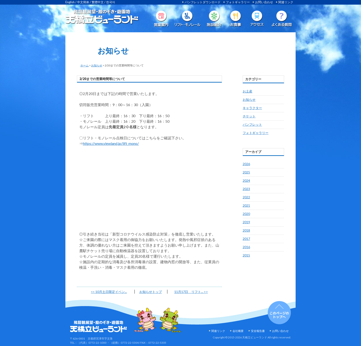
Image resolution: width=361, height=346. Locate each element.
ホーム (84, 65)
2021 (246, 205)
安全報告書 (258, 331)
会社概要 (238, 331)
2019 (246, 222)
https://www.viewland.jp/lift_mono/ (111, 143)
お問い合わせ (264, 2)
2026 (246, 164)
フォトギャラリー (238, 2)
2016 (246, 247)
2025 (246, 172)
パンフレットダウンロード (203, 2)
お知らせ (96, 65)
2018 (246, 230)
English (70, 2)
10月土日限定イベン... (109, 292)
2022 (246, 197)
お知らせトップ (150, 292)
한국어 (110, 2)
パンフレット (252, 124)
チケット (249, 116)
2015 (246, 255)
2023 (246, 189)
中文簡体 (83, 2)
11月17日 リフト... (191, 292)
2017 (246, 239)
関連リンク (285, 2)
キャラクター (252, 108)
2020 (246, 214)
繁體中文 (98, 2)
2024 (246, 180)
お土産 (247, 91)
